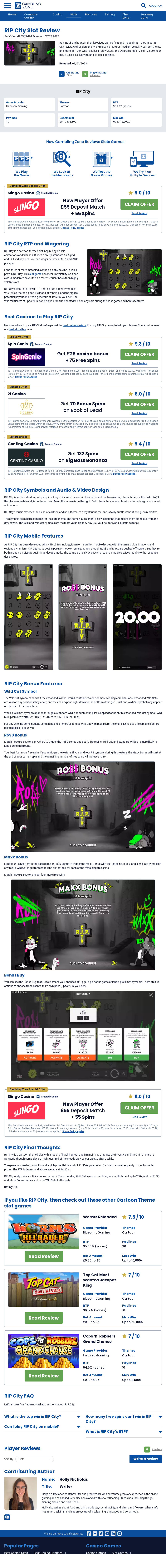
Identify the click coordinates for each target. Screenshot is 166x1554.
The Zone (125, 16)
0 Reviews (95, 75)
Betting (110, 14)
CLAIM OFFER (139, 204)
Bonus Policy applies (73, 228)
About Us (155, 6)
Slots (73, 14)
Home (12, 14)
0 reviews (157, 1449)
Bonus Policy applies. (124, 474)
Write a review (145, 1459)
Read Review (139, 213)
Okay (69, 75)
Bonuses (91, 14)
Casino (57, 14)
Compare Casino (30, 16)
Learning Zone (147, 16)
